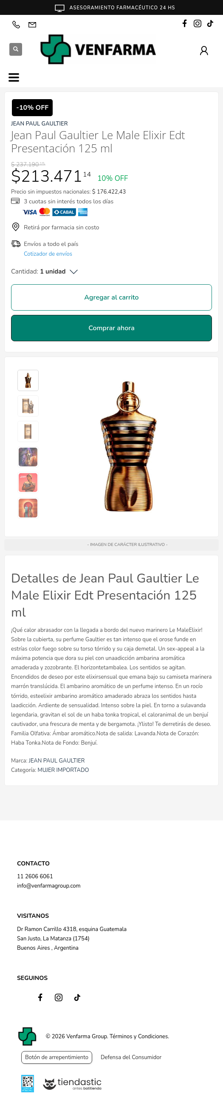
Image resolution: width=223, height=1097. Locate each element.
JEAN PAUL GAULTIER (57, 761)
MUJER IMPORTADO (63, 770)
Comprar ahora (111, 328)
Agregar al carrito (111, 297)
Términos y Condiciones (139, 1036)
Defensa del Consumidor (131, 1057)
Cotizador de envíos (48, 254)
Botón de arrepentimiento (56, 1057)
